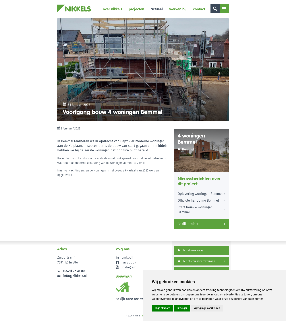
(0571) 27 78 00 (74, 271)
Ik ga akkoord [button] (162, 308)
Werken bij (177, 9)
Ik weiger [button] (182, 308)
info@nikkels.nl (72, 276)
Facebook (129, 262)
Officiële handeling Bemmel (198, 200)
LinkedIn (128, 257)
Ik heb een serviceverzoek (196, 261)
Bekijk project (188, 223)
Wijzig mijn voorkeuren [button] (207, 308)
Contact (199, 9)
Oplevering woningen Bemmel (200, 193)
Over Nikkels (112, 9)
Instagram (126, 267)
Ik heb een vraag (190, 250)
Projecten (136, 9)
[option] (143, 69)
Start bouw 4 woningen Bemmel (195, 209)
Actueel (157, 9)
